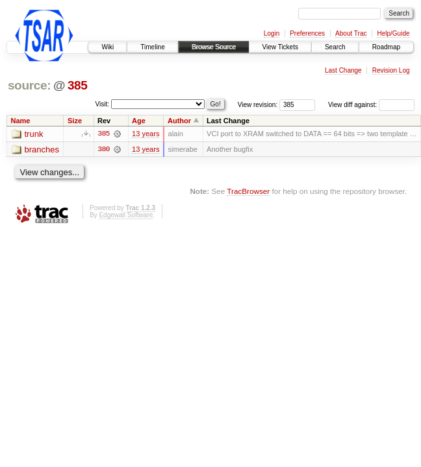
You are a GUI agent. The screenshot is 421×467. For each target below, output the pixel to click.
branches (42, 149)
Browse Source (214, 47)
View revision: (258, 104)
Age (139, 121)
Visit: (103, 104)
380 (103, 149)
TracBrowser (248, 191)
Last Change (343, 70)
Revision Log (391, 70)
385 (78, 85)
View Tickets (280, 47)
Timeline (152, 47)
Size (75, 121)
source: (29, 85)
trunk (34, 134)
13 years (145, 134)
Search (335, 47)
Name (21, 121)
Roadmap (386, 47)
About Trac (350, 33)
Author (179, 121)
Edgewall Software (126, 215)
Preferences (307, 33)
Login (271, 33)
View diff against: (371, 104)
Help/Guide (393, 33)
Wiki (107, 47)
